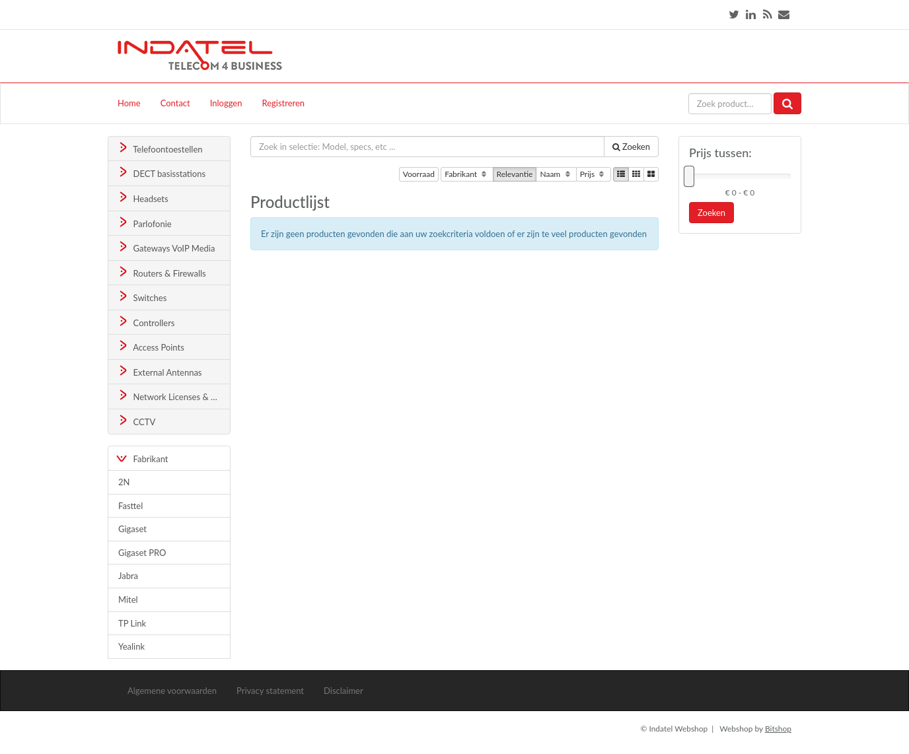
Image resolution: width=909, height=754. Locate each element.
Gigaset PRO (142, 552)
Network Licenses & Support (173, 396)
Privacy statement (270, 690)
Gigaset (132, 529)
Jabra (128, 575)
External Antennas (159, 371)
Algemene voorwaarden (172, 690)
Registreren (283, 103)
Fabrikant (467, 174)
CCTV (136, 421)
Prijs (593, 174)
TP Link (132, 623)
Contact (175, 103)
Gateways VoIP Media (165, 247)
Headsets (142, 197)
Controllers (145, 322)
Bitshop (778, 729)
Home (129, 103)
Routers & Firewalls (161, 272)
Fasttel (130, 505)
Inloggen (226, 103)
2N (123, 482)
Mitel (128, 599)
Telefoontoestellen (159, 148)
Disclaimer (343, 690)
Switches (141, 297)
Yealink (131, 646)
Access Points (150, 346)
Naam (556, 174)
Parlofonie (144, 223)
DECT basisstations (160, 172)
